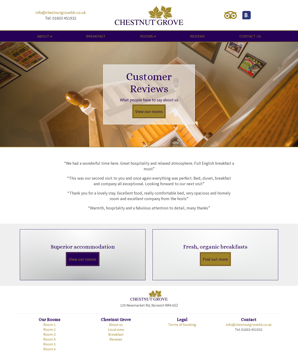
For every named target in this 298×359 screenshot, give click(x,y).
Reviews (197, 36)
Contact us (250, 36)
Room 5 (49, 344)
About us (116, 324)
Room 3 (49, 334)
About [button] (43, 36)
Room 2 (49, 329)
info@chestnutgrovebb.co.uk (60, 12)
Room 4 (49, 339)
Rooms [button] (146, 36)
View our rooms (149, 111)
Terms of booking (182, 324)
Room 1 (49, 324)
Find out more (215, 259)
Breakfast (95, 36)
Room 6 (49, 349)
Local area (116, 329)
